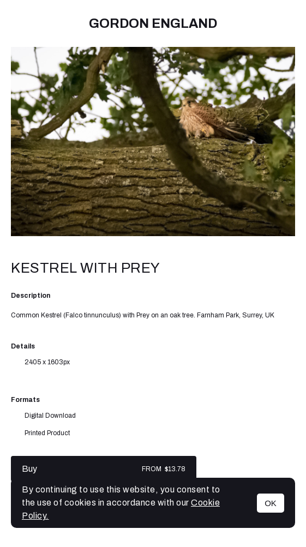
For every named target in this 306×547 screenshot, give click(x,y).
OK (271, 503)
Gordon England (153, 23)
